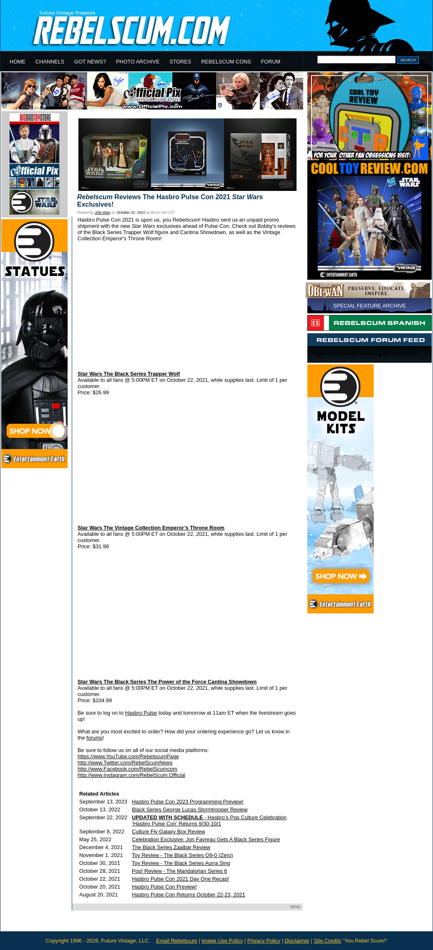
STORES (180, 62)
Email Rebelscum (176, 941)
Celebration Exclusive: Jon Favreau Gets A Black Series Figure (206, 839)
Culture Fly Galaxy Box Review (168, 831)
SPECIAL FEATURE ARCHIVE (369, 306)
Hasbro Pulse (141, 713)
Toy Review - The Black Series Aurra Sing (181, 863)
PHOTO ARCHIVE (138, 62)
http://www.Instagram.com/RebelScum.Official (131, 775)
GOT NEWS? (90, 62)
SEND (295, 907)
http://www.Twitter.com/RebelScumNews (125, 763)
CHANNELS (49, 62)
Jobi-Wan (102, 212)
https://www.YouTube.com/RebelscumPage (128, 756)
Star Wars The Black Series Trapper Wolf (129, 374)
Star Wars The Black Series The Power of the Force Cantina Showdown (167, 682)
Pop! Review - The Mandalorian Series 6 (179, 871)
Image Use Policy (222, 941)
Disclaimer (297, 941)
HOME (17, 62)
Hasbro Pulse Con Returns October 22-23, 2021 (188, 894)
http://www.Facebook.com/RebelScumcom (127, 769)
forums (94, 738)
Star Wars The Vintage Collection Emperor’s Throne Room (151, 528)
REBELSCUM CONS (226, 62)
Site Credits (327, 941)
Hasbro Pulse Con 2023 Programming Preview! (187, 802)
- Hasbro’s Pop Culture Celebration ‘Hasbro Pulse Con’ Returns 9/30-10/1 (209, 820)
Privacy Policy (263, 941)
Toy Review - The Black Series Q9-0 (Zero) (182, 855)
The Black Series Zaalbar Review (171, 847)
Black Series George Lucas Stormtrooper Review (190, 809)
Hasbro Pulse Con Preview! (164, 887)
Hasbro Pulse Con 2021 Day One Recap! (180, 879)
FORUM (270, 62)
